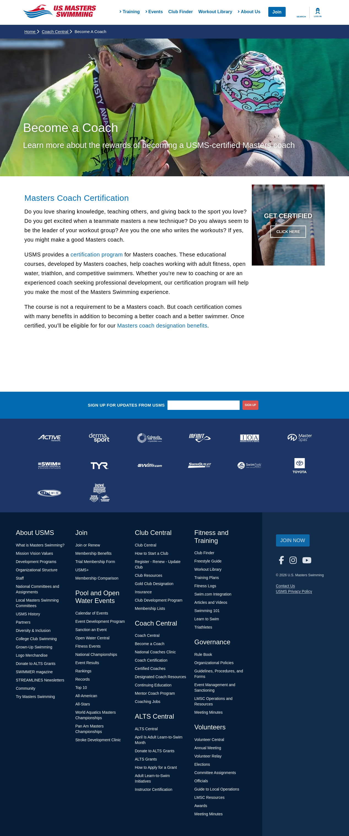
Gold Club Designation (154, 583)
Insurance (143, 592)
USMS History (28, 614)
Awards (200, 805)
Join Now (292, 540)
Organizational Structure (37, 570)
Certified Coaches (150, 668)
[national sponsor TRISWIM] (49, 493)
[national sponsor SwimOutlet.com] (199, 465)
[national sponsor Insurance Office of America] (249, 438)
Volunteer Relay (208, 756)
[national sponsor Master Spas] (299, 438)
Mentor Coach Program (155, 693)
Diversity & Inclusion (33, 630)
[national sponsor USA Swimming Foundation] (99, 493)
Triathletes (203, 627)
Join (277, 12)
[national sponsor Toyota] (299, 465)
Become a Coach (149, 644)
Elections (202, 764)
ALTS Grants (146, 759)
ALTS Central (146, 729)
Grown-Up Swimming (34, 647)
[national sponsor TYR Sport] (99, 465)
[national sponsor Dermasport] (99, 438)
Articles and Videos (211, 602)
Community (26, 688)
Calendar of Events (91, 613)
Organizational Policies (214, 663)
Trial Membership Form (95, 561)
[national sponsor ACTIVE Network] (49, 438)
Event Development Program (100, 621)
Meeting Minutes (208, 712)
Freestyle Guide (208, 561)
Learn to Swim (206, 619)
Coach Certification (151, 660)
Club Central (145, 545)
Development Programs (36, 561)
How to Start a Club (151, 553)
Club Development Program (159, 600)
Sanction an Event (91, 629)
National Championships (96, 654)
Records (82, 679)
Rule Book (203, 654)
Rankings (83, 671)
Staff (20, 578)
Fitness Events (88, 646)
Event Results (87, 663)
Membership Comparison (96, 578)
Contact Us (285, 586)
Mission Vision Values (34, 553)
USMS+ (82, 570)
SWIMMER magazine (34, 672)
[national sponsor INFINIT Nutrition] (199, 438)
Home (32, 31)
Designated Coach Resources (160, 677)
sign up (250, 405)
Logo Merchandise (32, 655)
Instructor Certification (153, 789)
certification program (97, 254)
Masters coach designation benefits (162, 326)
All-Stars (82, 704)
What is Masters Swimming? (40, 545)
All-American (86, 696)
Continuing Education (153, 685)
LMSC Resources (209, 797)
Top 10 (81, 687)
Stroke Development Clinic (98, 740)
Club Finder (180, 11)
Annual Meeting (207, 748)
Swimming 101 (207, 610)
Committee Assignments (215, 772)
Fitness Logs (205, 586)
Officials (201, 781)
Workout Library (215, 11)
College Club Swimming (36, 639)
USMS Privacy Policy (294, 591)
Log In (318, 16)
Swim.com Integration (213, 594)
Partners (23, 622)
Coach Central (57, 31)
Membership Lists (150, 608)
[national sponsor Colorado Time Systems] (149, 438)
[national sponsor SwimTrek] (249, 465)
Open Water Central (92, 638)
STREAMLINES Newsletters (40, 680)
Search (301, 16)
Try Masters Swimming (35, 696)
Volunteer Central (209, 739)
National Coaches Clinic (155, 652)
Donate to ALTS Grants (36, 663)
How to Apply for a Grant (156, 767)
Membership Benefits (93, 553)
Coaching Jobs (148, 701)
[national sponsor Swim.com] (149, 465)
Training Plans (206, 577)
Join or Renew (87, 545)
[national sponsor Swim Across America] (49, 465)
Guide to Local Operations (216, 789)
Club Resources (149, 575)
